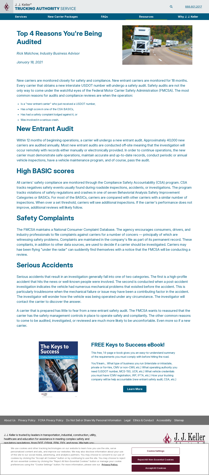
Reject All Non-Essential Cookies (156, 459)
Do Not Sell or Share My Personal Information (93, 420)
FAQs (104, 16)
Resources (146, 16)
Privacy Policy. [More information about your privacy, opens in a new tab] (110, 464)
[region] (104, 459)
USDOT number (85, 103)
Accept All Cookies (155, 468)
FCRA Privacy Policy (50, 420)
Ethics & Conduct (143, 420)
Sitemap (179, 420)
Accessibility (163, 420)
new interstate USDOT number (81, 86)
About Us (9, 420)
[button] (21, 16)
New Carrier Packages (63, 16)
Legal (127, 420)
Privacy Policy (26, 420)
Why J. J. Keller (188, 16)
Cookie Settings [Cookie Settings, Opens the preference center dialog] (155, 451)
